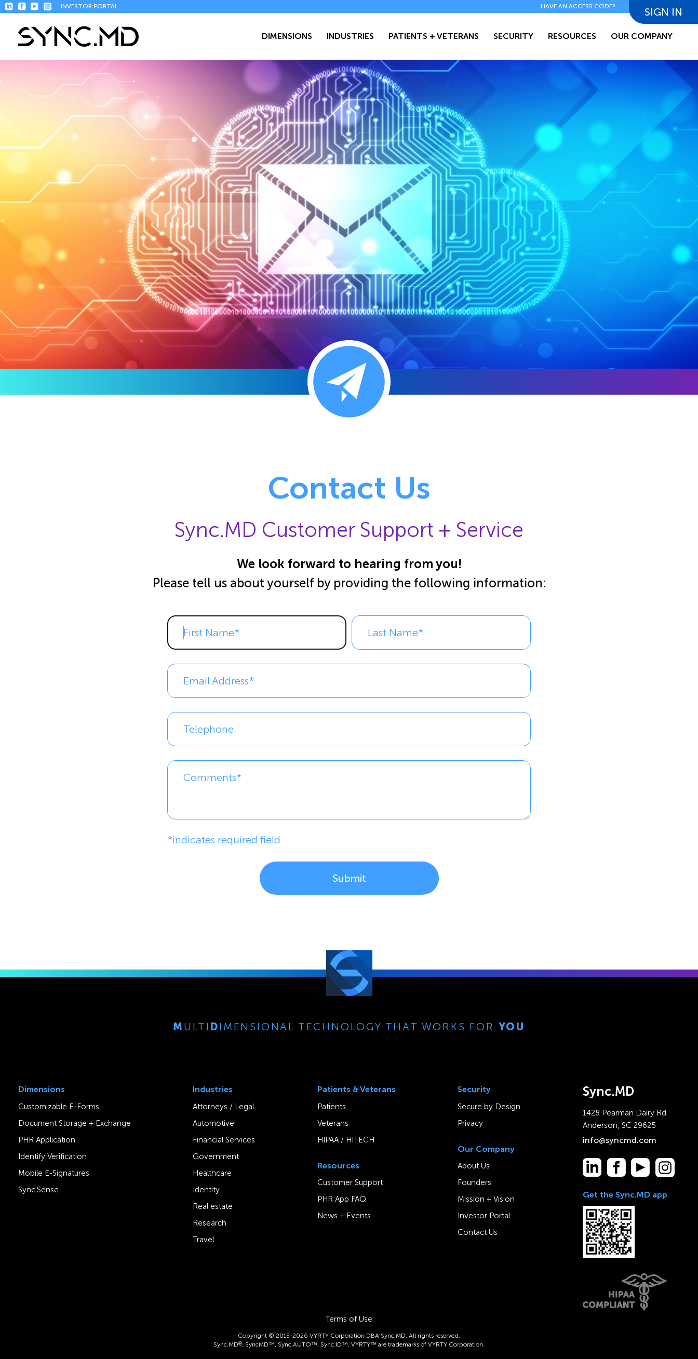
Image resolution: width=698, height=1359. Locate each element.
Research (209, 1223)
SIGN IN (663, 8)
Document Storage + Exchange (74, 1123)
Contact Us (478, 1232)
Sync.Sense (38, 1189)
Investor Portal (484, 1215)
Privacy (470, 1123)
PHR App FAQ (341, 1199)
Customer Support (350, 1182)
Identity (206, 1189)
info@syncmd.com (619, 1140)
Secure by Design (489, 1106)
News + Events (344, 1215)
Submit (349, 878)
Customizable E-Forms (58, 1106)
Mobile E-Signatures (53, 1173)
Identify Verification (52, 1156)
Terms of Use (349, 1319)
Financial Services (224, 1140)
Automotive (213, 1123)
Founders (474, 1182)
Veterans (332, 1123)
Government (216, 1156)
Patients (331, 1106)
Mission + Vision (486, 1199)
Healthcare (212, 1173)
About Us (474, 1165)
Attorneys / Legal (223, 1106)
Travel (203, 1239)
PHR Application (46, 1140)
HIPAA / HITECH (345, 1140)
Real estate (213, 1206)
